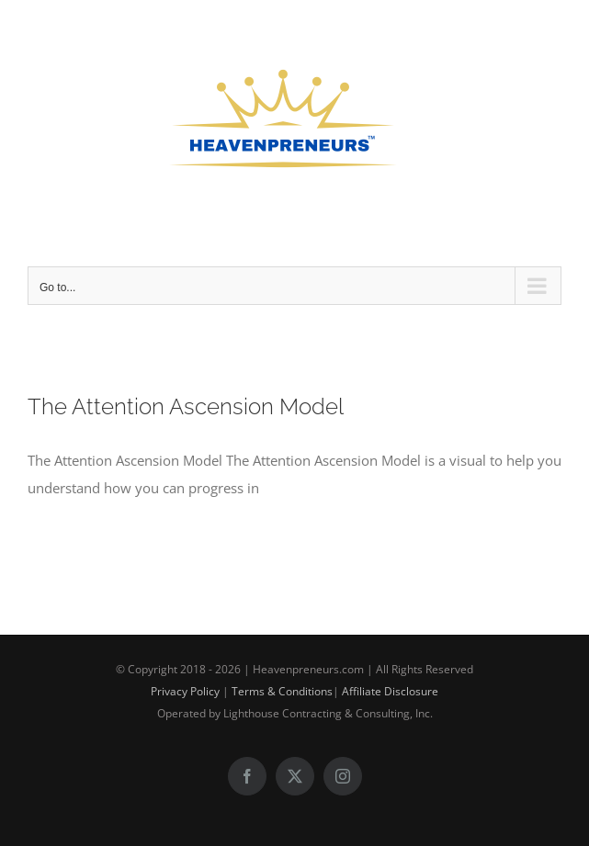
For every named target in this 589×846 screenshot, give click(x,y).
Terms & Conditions (282, 691)
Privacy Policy (185, 691)
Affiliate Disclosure (390, 691)
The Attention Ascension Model (186, 407)
